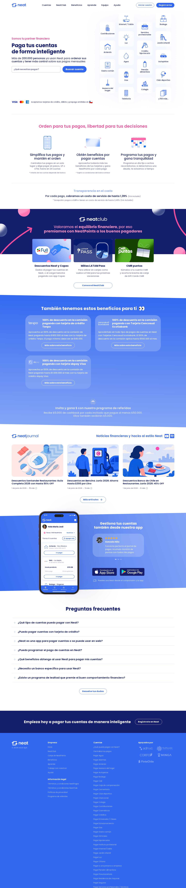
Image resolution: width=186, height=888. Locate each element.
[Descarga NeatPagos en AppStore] (104, 572)
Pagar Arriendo (99, 764)
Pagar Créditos (99, 815)
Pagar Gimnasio (100, 836)
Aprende (91, 5)
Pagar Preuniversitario (102, 874)
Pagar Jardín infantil (102, 853)
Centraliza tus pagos (102, 751)
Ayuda (117, 5)
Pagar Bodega (99, 776)
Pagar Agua (98, 755)
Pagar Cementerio (101, 789)
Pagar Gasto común (102, 831)
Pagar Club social (101, 798)
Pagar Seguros (99, 882)
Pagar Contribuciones (102, 806)
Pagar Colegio (99, 802)
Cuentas (46, 5)
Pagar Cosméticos (101, 810)
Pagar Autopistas (100, 772)
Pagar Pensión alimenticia (104, 870)
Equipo (105, 5)
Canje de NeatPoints (57, 755)
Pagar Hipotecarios (101, 840)
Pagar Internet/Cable (102, 848)
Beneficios (76, 5)
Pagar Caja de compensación (106, 785)
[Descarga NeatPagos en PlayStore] (132, 572)
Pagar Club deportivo (102, 793)
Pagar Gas (97, 827)
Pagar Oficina (99, 861)
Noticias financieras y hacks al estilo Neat (129, 436)
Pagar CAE (97, 781)
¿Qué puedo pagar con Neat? (106, 747)
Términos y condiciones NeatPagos (63, 783)
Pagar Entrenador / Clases (104, 819)
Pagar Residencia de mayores (106, 878)
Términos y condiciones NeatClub (63, 788)
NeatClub (61, 5)
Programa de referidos (58, 796)
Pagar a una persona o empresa (107, 865)
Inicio (50, 747)
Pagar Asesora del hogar (104, 768)
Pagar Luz (97, 857)
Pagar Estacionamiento (103, 823)
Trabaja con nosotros (57, 768)
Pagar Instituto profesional (105, 844)
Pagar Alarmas (99, 760)
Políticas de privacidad (57, 792)
